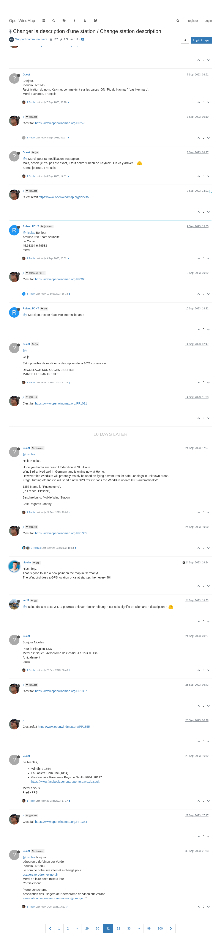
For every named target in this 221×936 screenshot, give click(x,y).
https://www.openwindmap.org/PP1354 (61, 806)
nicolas (27, 547)
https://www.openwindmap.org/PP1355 (61, 518)
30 (97, 913)
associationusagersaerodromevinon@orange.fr (54, 883)
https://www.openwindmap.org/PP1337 (61, 675)
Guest (26, 59)
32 (118, 913)
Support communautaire (31, 24)
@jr (35, 137)
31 (108, 913)
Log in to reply (201, 25)
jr (23, 101)
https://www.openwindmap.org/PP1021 (61, 388)
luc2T (26, 585)
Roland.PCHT (31, 211)
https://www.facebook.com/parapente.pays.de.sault (65, 766)
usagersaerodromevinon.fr (40, 859)
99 (149, 913)
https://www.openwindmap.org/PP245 (60, 108)
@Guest (31, 101)
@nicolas (46, 211)
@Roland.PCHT (35, 258)
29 (87, 913)
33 (129, 913)
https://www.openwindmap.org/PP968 (60, 264)
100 (160, 913)
